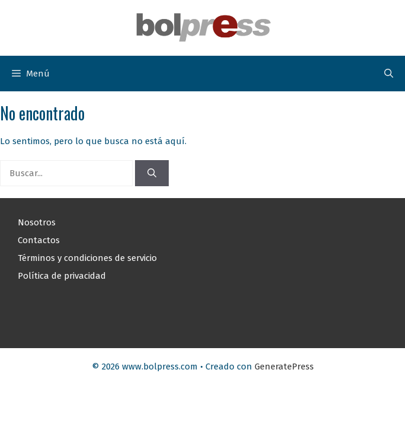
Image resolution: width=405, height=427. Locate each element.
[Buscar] (152, 173)
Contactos (39, 240)
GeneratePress (284, 366)
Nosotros (37, 222)
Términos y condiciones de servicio (87, 258)
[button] (388, 73)
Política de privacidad (62, 275)
